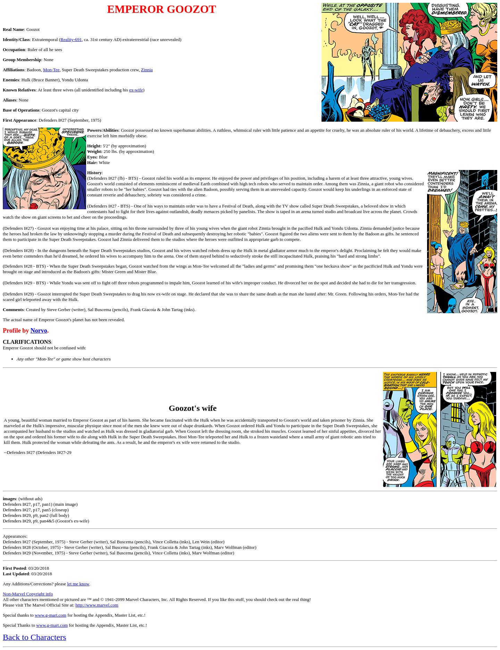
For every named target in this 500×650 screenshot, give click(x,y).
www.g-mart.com (50, 615)
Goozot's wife (193, 408)
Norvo (39, 330)
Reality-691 (71, 39)
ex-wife (136, 89)
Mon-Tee (51, 69)
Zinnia (147, 69)
